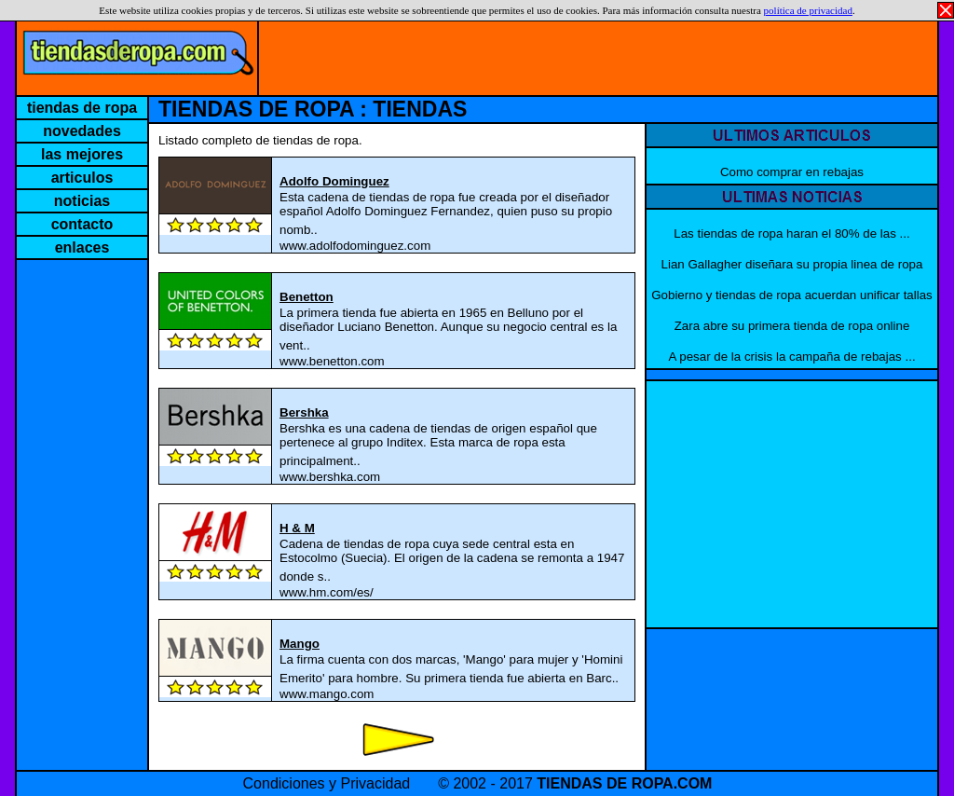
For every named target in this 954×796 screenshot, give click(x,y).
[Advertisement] (598, 53)
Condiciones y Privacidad (327, 783)
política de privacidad (808, 10)
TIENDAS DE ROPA (256, 109)
